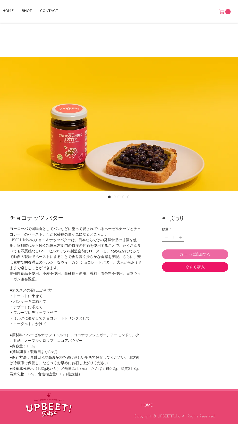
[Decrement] (166, 237)
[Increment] (181, 237)
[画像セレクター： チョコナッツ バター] (109, 196)
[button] (225, 11)
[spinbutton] (173, 237)
